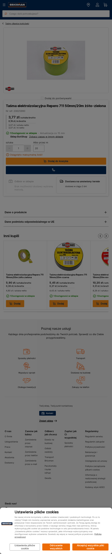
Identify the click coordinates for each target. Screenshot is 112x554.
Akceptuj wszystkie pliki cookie (90, 547)
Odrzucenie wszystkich (56, 547)
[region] (56, 531)
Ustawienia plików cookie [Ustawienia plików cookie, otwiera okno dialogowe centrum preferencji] (24, 547)
